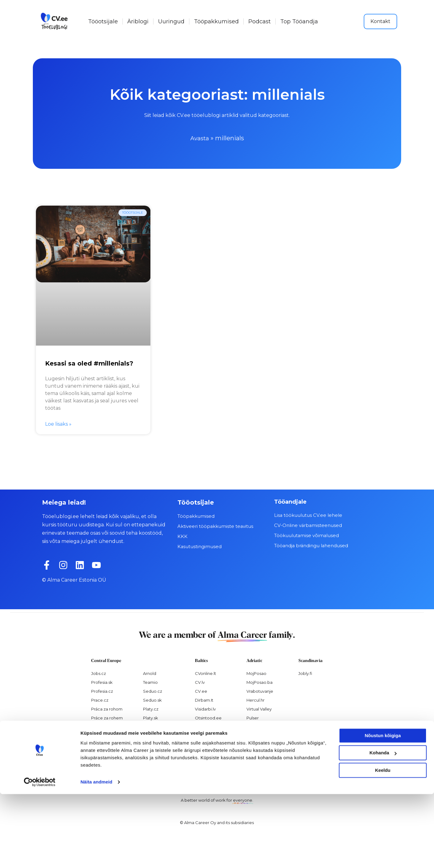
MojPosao (256, 673)
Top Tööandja (299, 21)
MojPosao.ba (259, 682)
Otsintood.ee (208, 717)
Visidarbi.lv (205, 708)
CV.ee (201, 690)
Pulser (252, 717)
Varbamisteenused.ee (217, 744)
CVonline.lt (205, 673)
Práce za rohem (107, 717)
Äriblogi (138, 21)
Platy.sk (150, 717)
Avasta (200, 138)
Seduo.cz (152, 690)
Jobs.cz (98, 673)
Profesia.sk (102, 682)
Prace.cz (99, 699)
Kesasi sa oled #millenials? (89, 363)
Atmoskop (101, 726)
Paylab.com (155, 726)
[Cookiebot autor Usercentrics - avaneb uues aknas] (40, 840)
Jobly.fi (305, 673)
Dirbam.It (204, 699)
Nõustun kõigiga (383, 793)
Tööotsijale (103, 21)
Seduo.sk (152, 699)
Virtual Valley (259, 708)
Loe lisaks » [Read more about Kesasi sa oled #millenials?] (58, 423)
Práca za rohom (106, 708)
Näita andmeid (96, 839)
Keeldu (382, 828)
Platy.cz (150, 708)
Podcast (259, 21)
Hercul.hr (255, 699)
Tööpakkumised (216, 21)
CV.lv (200, 682)
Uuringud (171, 21)
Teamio (150, 682)
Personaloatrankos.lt (215, 726)
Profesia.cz (102, 690)
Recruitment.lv (209, 735)
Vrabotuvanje (259, 690)
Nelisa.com (102, 735)
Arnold (149, 673)
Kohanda (383, 810)
